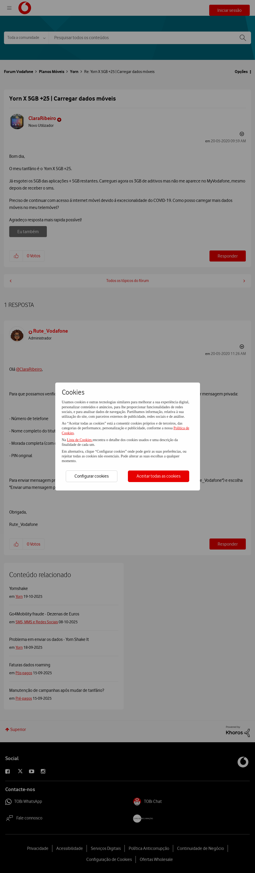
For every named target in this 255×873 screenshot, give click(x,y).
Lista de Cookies (80, 440)
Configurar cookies (91, 476)
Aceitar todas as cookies (159, 476)
